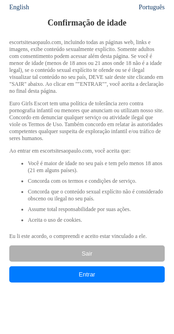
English (19, 7)
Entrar (87, 274)
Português (152, 7)
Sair (87, 253)
